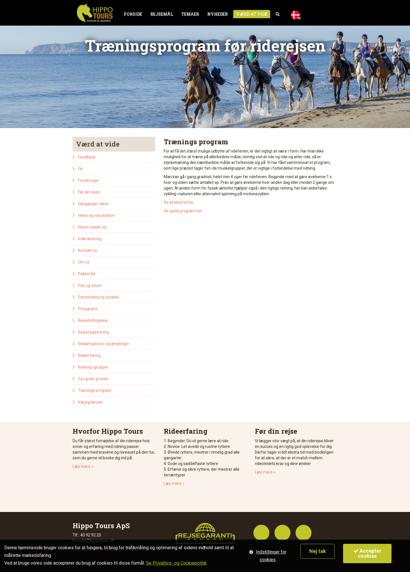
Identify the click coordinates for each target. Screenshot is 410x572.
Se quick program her (183, 211)
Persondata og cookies (98, 297)
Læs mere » (83, 466)
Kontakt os (87, 250)
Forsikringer (88, 180)
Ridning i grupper (93, 367)
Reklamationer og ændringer (103, 343)
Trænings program (94, 390)
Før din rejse (89, 192)
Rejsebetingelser (93, 320)
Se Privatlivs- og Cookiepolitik (176, 563)
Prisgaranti (88, 308)
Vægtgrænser (90, 402)
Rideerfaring (89, 355)
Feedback (86, 157)
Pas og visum (90, 285)
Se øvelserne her (179, 202)
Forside (133, 14)
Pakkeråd (86, 273)
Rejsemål (161, 14)
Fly (80, 168)
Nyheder (217, 14)
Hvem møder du (92, 227)
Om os (84, 262)
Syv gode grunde (93, 378)
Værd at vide (251, 14)
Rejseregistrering (93, 332)
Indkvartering (90, 238)
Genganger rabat (93, 203)
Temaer (190, 14)
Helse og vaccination (96, 215)
